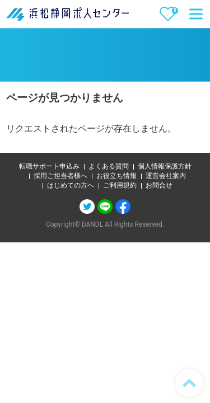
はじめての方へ (70, 185)
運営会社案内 (166, 176)
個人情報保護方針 (165, 166)
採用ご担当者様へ (60, 176)
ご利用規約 (120, 185)
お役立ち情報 (116, 176)
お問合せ (159, 185)
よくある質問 (108, 166)
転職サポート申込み (49, 166)
